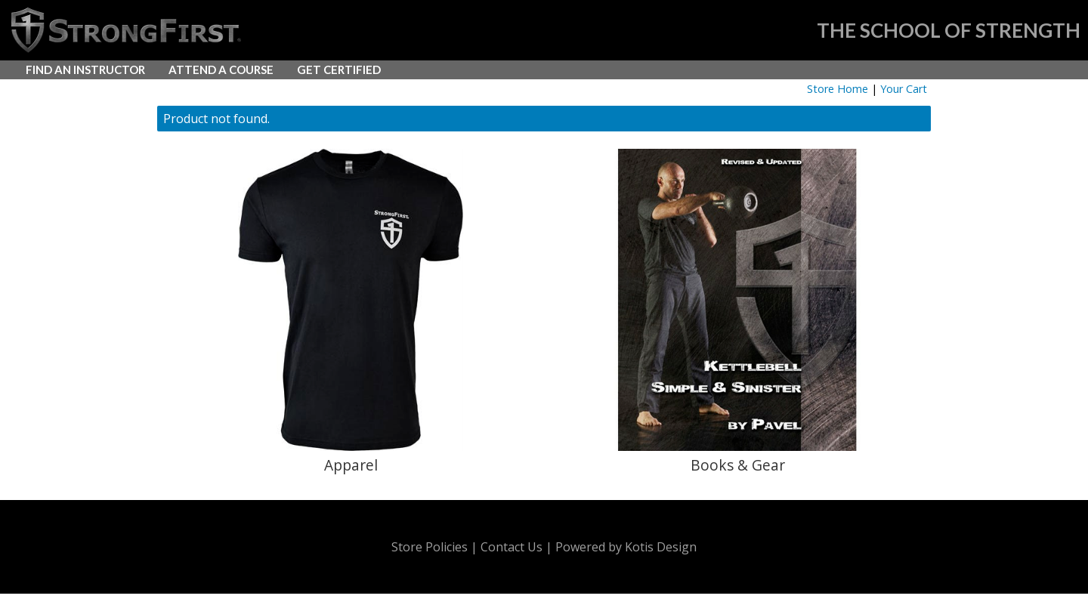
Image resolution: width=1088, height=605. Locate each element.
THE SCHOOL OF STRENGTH (948, 30)
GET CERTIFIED (339, 69)
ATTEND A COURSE (221, 69)
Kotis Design (661, 547)
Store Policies (429, 547)
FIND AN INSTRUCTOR (85, 69)
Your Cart (903, 89)
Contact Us (511, 547)
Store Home (837, 89)
